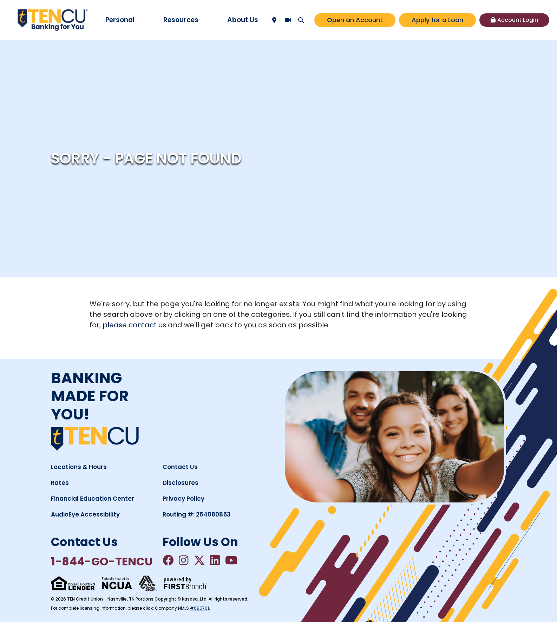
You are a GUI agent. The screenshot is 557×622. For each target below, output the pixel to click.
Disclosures (180, 482)
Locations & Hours (79, 466)
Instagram (184, 560)
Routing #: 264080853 (197, 514)
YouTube (232, 560)
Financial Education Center (92, 498)
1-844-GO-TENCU (102, 561)
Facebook (168, 560)
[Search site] (301, 20)
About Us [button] (242, 20)
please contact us (135, 325)
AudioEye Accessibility (85, 514)
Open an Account (355, 19)
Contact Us (180, 466)
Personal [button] (120, 20)
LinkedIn (216, 560)
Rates (60, 482)
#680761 (199, 608)
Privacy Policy (183, 498)
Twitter (199, 560)
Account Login (517, 20)
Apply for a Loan (437, 19)
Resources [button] (180, 20)
